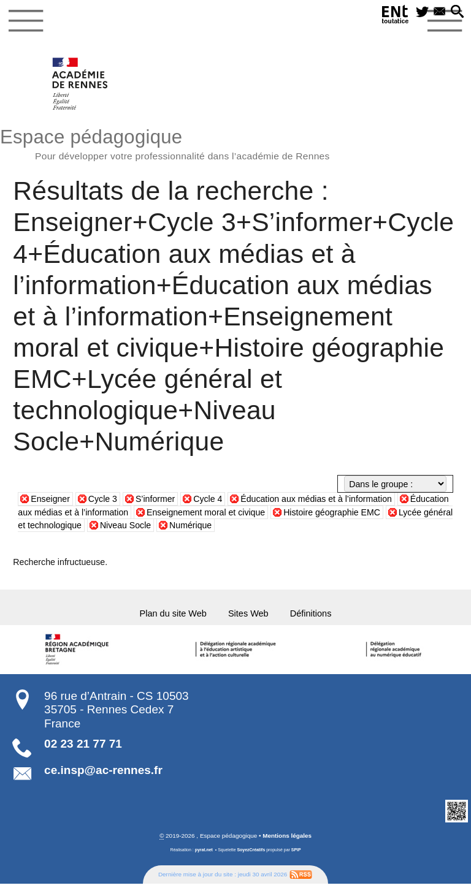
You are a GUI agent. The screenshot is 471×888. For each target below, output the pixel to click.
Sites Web (250, 615)
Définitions (322, 615)
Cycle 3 (102, 499)
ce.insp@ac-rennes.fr (103, 774)
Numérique (222, 525)
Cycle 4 (208, 499)
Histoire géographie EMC (333, 512)
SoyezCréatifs (251, 853)
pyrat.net (203, 853)
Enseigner (50, 499)
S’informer (155, 499)
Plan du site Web (163, 615)
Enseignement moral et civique (206, 512)
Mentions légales (287, 840)
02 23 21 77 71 (83, 748)
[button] (456, 13)
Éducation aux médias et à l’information (317, 499)
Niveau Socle (157, 525)
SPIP (296, 853)
